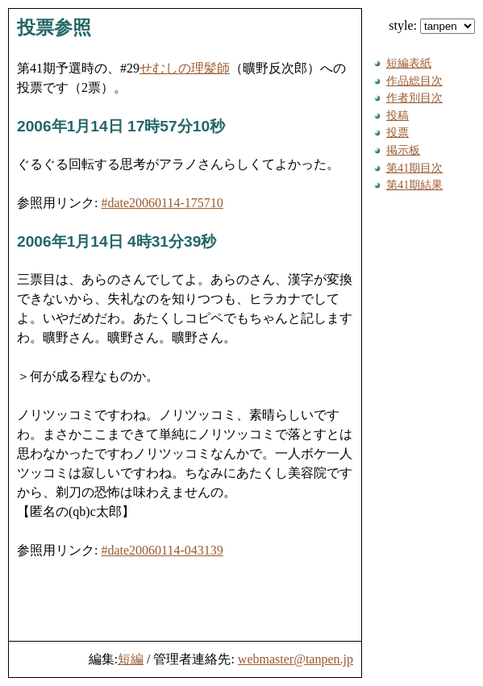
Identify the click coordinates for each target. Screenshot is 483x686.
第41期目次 (414, 167)
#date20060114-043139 (162, 550)
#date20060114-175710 (162, 203)
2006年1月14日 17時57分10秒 (121, 126)
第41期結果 (414, 184)
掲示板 (403, 149)
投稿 (397, 115)
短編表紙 (408, 62)
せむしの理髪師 (184, 68)
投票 (397, 132)
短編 (131, 659)
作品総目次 (414, 80)
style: (432, 25)
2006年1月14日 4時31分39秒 (116, 241)
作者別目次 (414, 97)
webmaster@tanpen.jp (295, 659)
